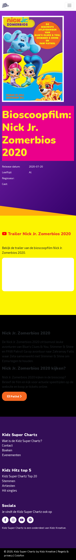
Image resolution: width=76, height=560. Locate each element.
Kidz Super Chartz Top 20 (19, 476)
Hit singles (9, 490)
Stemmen (8, 481)
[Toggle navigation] (69, 5)
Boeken (7, 450)
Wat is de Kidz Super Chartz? (22, 441)
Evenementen (11, 455)
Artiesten (8, 486)
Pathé (14, 396)
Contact (7, 445)
